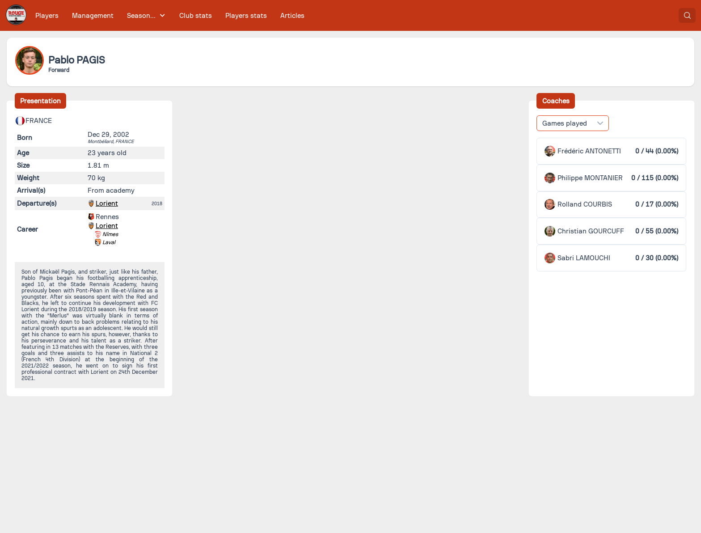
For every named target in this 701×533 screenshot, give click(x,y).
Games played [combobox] (564, 123)
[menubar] (169, 15)
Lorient (107, 203)
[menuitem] (47, 15)
